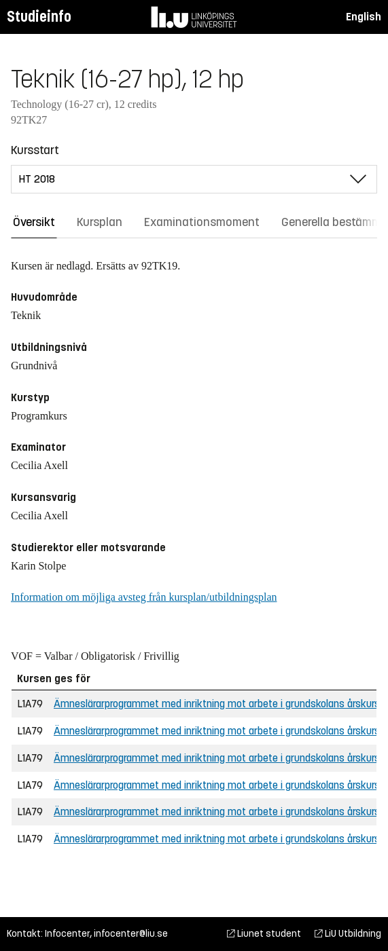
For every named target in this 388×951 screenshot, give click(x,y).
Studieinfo (39, 16)
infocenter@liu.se (131, 933)
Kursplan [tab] (99, 222)
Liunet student (264, 933)
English (363, 16)
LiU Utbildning (348, 933)
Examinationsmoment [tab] (202, 222)
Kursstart (35, 150)
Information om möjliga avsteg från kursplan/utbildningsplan (144, 597)
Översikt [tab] (34, 222)
